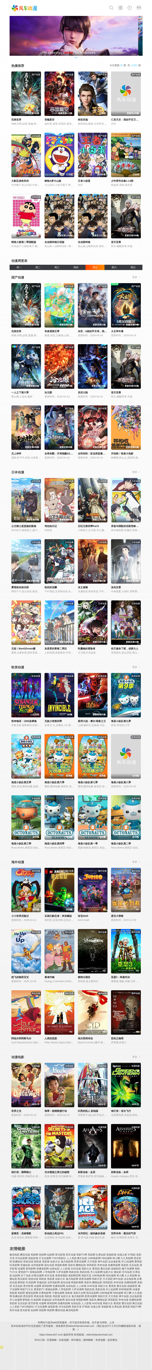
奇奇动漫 (102, 1265)
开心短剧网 (96, 1272)
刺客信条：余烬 (119, 1172)
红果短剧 (101, 1254)
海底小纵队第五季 (21, 782)
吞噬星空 (49, 119)
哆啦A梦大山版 (53, 180)
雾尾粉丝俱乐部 (20, 587)
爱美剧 (126, 1306)
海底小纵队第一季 (88, 843)
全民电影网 (37, 1265)
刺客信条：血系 (86, 1172)
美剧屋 (45, 1261)
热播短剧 (18, 1296)
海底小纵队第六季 (54, 782)
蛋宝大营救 (117, 916)
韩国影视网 (61, 1265)
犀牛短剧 (103, 1261)
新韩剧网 (31, 1268)
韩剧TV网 (81, 1254)
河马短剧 (127, 1272)
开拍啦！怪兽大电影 (122, 453)
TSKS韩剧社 (59, 1258)
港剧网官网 (74, 1275)
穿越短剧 (25, 1265)
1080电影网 (94, 1258)
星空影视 (28, 1286)
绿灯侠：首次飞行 (121, 1111)
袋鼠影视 (33, 1258)
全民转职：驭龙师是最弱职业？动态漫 (99, 453)
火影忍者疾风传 (20, 180)
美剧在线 (85, 1272)
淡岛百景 (116, 587)
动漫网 (21, 1268)
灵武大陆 (83, 392)
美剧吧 (21, 1292)
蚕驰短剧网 (36, 1272)
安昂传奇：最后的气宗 (123, 1233)
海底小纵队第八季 (121, 782)
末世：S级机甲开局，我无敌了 (95, 331)
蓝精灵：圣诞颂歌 (21, 1233)
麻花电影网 (72, 1310)
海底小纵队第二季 (121, 843)
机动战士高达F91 (54, 1233)
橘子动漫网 (128, 1268)
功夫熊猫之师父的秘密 (57, 1172)
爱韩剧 (138, 1261)
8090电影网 (125, 1289)
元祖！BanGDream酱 (23, 648)
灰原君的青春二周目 (56, 648)
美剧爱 (91, 1254)
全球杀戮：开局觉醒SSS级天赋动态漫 (66, 453)
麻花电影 (15, 1254)
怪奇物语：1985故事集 (24, 721)
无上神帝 (16, 453)
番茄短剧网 (32, 1292)
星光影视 (60, 1254)
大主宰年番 (117, 331)
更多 (136, 277)
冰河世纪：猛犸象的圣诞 (91, 1233)
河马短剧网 (21, 1258)
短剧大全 (55, 1261)
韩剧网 (34, 1254)
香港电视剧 (61, 1275)
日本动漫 (17, 472)
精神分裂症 (84, 977)
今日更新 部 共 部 (125, 65)
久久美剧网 (127, 1258)
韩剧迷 (37, 1261)
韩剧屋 (13, 1292)
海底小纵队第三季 (21, 843)
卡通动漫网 (58, 1292)
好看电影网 (45, 1292)
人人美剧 (72, 1258)
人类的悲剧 (51, 1038)
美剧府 (124, 1265)
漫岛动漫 (49, 1265)
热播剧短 (18, 1261)
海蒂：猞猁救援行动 (56, 1111)
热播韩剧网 (114, 1265)
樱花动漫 (25, 1254)
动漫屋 (136, 1289)
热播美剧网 (42, 1268)
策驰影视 (111, 1254)
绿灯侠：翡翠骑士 (21, 1172)
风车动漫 (71, 1254)
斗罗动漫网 (62, 1272)
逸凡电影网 (67, 1261)
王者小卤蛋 (84, 180)
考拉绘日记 (51, 526)
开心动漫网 (127, 1261)
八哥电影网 (49, 1272)
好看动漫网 (37, 1275)
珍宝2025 (83, 916)
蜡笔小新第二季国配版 (23, 242)
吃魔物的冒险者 (86, 648)
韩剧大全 (87, 1268)
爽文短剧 (82, 1258)
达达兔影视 (114, 1261)
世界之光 (16, 1111)
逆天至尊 (116, 242)
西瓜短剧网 (92, 1292)
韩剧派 (69, 1292)
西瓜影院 (22, 1278)
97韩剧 (132, 1254)
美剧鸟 (71, 1265)
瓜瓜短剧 (134, 1265)
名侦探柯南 (84, 242)
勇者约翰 (49, 977)
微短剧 (117, 1272)
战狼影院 (116, 1268)
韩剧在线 (74, 1272)
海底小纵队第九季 (121, 721)
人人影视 (65, 1268)
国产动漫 (17, 277)
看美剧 (96, 1268)
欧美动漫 (17, 667)
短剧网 (50, 1254)
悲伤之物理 (117, 1038)
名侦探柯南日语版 (54, 242)
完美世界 (16, 119)
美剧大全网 (79, 1292)
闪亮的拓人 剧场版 (88, 1111)
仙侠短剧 (54, 1268)
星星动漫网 (80, 1261)
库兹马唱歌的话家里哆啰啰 (126, 526)
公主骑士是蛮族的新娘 (23, 526)
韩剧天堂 (86, 1275)
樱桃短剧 (81, 1265)
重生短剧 (105, 1268)
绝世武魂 (83, 119)
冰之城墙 (83, 587)
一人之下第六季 (20, 392)
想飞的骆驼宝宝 (20, 977)
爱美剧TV (23, 1272)
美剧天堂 (77, 1306)
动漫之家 (122, 1254)
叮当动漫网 (45, 1258)
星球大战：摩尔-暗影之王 (92, 721)
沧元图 (48, 392)
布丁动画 (26, 1275)
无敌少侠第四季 (53, 721)
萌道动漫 (28, 1261)
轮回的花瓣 (51, 587)
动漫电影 (17, 1057)
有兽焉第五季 (52, 331)
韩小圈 (116, 1258)
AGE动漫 (76, 1268)
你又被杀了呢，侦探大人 (124, 648)
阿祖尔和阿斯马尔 (21, 1038)
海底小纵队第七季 (88, 782)
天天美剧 (92, 1261)
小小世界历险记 (20, 916)
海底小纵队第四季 (54, 843)
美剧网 (42, 1254)
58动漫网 (106, 1258)
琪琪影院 (91, 1265)
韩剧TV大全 (26, 1289)
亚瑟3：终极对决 (120, 977)
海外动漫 (17, 862)
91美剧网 (15, 1265)
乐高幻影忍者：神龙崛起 (58, 916)
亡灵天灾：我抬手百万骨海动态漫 (129, 119)
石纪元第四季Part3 (88, 526)
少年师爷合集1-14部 (122, 180)
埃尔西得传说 (85, 1038)
